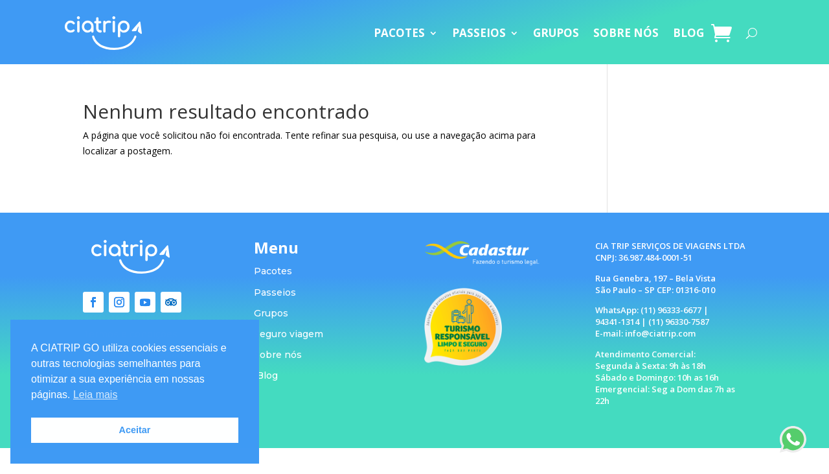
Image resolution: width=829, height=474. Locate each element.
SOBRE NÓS (626, 32)
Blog (267, 375)
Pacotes (273, 271)
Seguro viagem (288, 334)
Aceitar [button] (135, 430)
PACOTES (399, 32)
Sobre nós (278, 355)
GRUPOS (556, 32)
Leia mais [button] (95, 394)
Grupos (271, 313)
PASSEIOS (479, 32)
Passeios (275, 292)
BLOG (688, 32)
